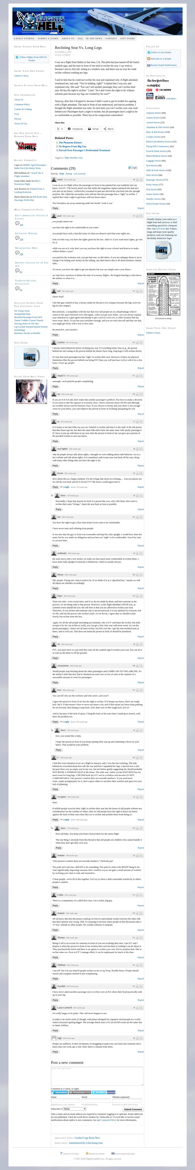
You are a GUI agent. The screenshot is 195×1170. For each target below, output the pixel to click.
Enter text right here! (97, 1076)
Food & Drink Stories (156, 151)
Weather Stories (153, 199)
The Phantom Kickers (70, 142)
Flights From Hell (97, 21)
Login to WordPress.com (80, 1092)
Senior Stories (152, 194)
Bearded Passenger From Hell (28, 317)
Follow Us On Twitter (160, 52)
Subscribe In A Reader (160, 58)
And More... (171, 98)
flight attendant (71, 157)
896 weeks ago (79, 1008)
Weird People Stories (156, 203)
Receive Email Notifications (163, 65)
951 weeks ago (70, 179)
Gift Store (127, 38)
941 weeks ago (67, 291)
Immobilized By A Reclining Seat (86, 1143)
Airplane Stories (153, 113)
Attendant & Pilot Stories (158, 127)
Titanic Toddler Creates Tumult (28, 320)
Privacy (17, 118)
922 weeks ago (67, 394)
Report (141, 208)
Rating (69, 173)
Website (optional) (120, 1097)
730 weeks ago (72, 495)
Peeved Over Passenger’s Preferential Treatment (84, 150)
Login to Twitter (99, 1092)
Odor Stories (152, 175)
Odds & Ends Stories (156, 170)
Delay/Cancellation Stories (158, 141)
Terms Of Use (20, 123)
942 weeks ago (68, 216)
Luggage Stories (153, 160)
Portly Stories (152, 184)
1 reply (66, 487)
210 (19, 225)
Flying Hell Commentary (157, 146)
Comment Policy (108, 1120)
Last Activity (79, 173)
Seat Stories (64, 55)
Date (61, 173)
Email (84, 1097)
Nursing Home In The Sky (26, 323)
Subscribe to (68, 1109)
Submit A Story (48, 38)
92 (18, 290)
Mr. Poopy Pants (22, 310)
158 (19, 239)
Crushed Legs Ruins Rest (87, 1138)
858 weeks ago (69, 1038)
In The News (94, 38)
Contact (111, 38)
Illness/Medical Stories (156, 156)
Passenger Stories (154, 179)
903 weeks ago (72, 986)
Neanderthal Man (26, 248)
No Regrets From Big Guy (72, 146)
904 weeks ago (75, 449)
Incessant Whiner (26, 233)
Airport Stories (153, 117)
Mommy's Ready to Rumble (27, 333)
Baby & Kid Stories (155, 132)
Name (54, 1097)
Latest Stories (24, 38)
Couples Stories (153, 136)
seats (81, 157)
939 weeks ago (72, 376)
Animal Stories (153, 122)
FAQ (80, 38)
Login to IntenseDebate (59, 1092)
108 (19, 254)
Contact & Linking (23, 109)
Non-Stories (151, 165)
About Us (68, 38)
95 (18, 272)
